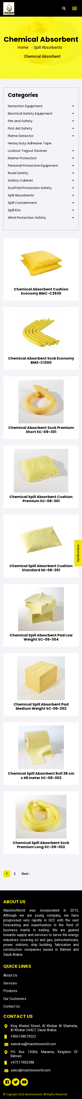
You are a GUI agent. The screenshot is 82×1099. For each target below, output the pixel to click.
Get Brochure (78, 553)
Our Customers (14, 999)
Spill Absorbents (41, 195)
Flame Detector (41, 136)
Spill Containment (41, 203)
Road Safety (41, 173)
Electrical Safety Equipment (41, 113)
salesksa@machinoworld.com (33, 1044)
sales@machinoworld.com (30, 1070)
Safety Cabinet (41, 180)
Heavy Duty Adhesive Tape (29, 143)
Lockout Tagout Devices (41, 151)
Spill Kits (41, 210)
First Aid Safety (41, 128)
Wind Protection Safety (41, 218)
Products (10, 991)
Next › (26, 873)
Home (23, 47)
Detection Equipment (41, 106)
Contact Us (11, 1006)
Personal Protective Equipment (41, 166)
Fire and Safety (41, 121)
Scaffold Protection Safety (41, 188)
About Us (10, 975)
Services (10, 983)
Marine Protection (41, 158)
